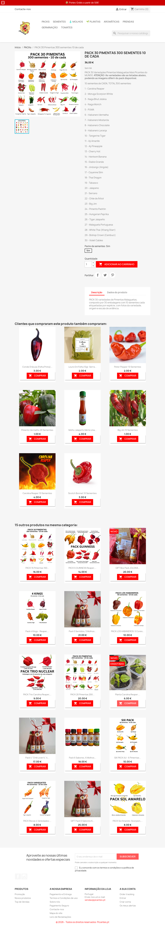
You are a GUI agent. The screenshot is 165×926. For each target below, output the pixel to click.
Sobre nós (55, 901)
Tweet (105, 275)
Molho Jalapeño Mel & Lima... (82, 430)
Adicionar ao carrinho (116, 264)
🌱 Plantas (93, 21)
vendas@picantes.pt (95, 900)
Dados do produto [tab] (117, 292)
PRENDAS (128, 21)
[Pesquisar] (131, 33)
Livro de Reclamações (60, 917)
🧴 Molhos (76, 21)
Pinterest (112, 275)
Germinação (50, 27)
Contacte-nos (23, 9)
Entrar (123, 898)
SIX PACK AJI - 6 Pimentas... (127, 757)
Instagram (24, 876)
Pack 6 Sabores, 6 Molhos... (82, 757)
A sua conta (128, 889)
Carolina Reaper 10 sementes (37, 493)
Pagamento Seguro (59, 905)
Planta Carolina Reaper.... (127, 694)
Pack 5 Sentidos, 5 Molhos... (82, 631)
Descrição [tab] (96, 292)
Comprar (37, 376)
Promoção (20, 894)
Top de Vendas (22, 901)
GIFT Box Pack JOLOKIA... (128, 568)
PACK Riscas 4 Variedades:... (37, 820)
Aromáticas (111, 21)
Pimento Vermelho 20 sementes (37, 430)
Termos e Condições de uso (64, 898)
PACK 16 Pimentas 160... (37, 568)
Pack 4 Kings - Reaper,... (37, 631)
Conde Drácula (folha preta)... (37, 366)
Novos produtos (23, 898)
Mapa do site (56, 913)
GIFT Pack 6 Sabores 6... (82, 820)
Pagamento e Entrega (61, 894)
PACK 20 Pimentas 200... (82, 694)
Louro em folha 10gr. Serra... (82, 366)
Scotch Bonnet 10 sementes (82, 493)
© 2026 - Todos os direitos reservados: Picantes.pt (82, 922)
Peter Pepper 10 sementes (127, 366)
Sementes (59, 21)
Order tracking (127, 894)
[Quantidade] (88, 264)
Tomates (66, 27)
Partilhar (98, 275)
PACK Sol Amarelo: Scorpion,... (128, 820)
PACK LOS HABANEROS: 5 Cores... (127, 631)
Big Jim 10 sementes (128, 430)
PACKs (46, 21)
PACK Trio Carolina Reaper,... (37, 694)
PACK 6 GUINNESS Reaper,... (82, 568)
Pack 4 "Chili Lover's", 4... (37, 757)
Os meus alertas (128, 905)
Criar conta (125, 901)
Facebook (18, 876)
